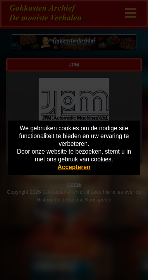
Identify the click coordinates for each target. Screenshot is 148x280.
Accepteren (74, 167)
